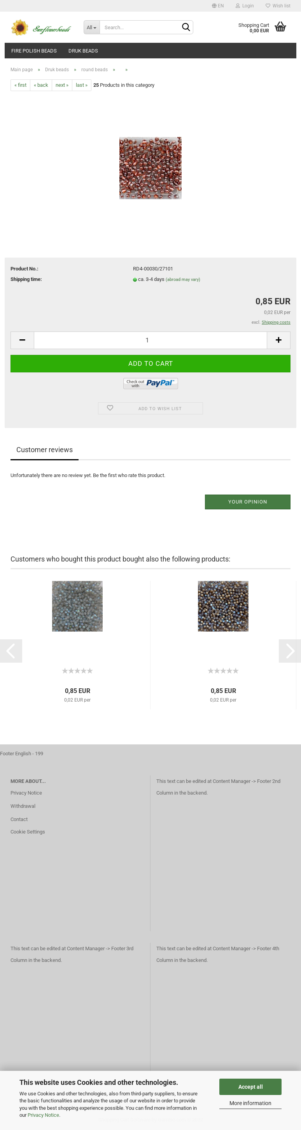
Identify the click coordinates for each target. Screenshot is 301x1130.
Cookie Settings (27, 832)
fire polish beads (34, 51)
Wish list (278, 6)
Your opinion (247, 502)
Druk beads (83, 51)
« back (41, 85)
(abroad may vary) (183, 279)
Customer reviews (44, 450)
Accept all (250, 1087)
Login (245, 6)
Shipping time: (26, 279)
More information (250, 1103)
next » (62, 85)
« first (20, 85)
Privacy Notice (43, 1115)
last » (82, 85)
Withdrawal (22, 806)
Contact (19, 819)
